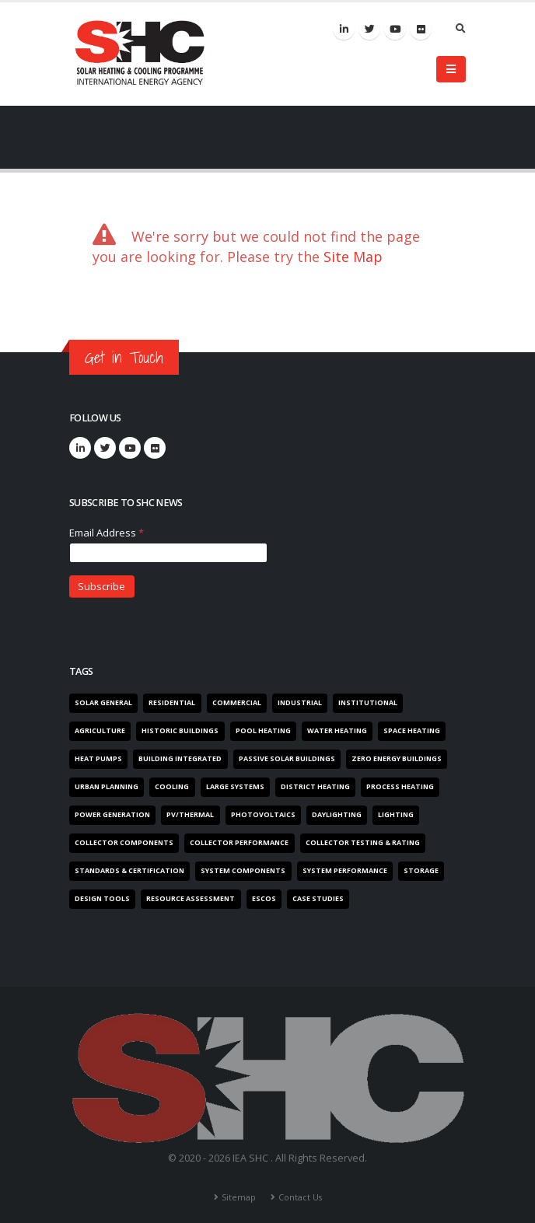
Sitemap (237, 1187)
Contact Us (300, 1187)
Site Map (353, 256)
